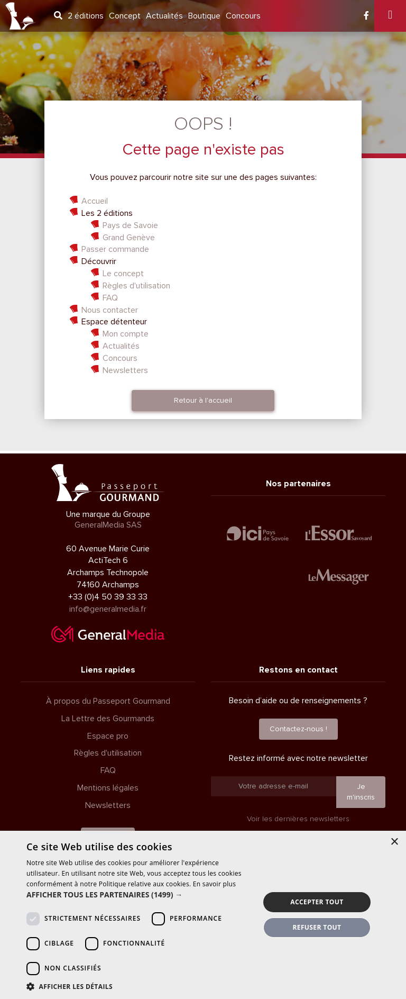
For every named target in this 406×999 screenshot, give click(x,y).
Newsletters (125, 370)
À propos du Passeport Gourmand (108, 701)
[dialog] (203, 915)
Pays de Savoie (130, 225)
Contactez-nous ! (298, 728)
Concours (243, 16)
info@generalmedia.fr (107, 609)
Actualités (164, 16)
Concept (125, 16)
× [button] (394, 842)
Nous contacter (109, 310)
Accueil (94, 201)
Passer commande (115, 249)
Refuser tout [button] (316, 927)
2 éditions (86, 16)
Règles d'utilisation (136, 285)
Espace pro (107, 736)
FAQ (110, 298)
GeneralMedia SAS (108, 525)
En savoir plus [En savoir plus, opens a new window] (214, 883)
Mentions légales (108, 788)
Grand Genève (129, 237)
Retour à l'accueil (203, 400)
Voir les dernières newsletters (298, 818)
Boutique (204, 16)
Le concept (123, 273)
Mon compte (126, 334)
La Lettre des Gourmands (107, 718)
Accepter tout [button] (316, 901)
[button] (139, 894)
